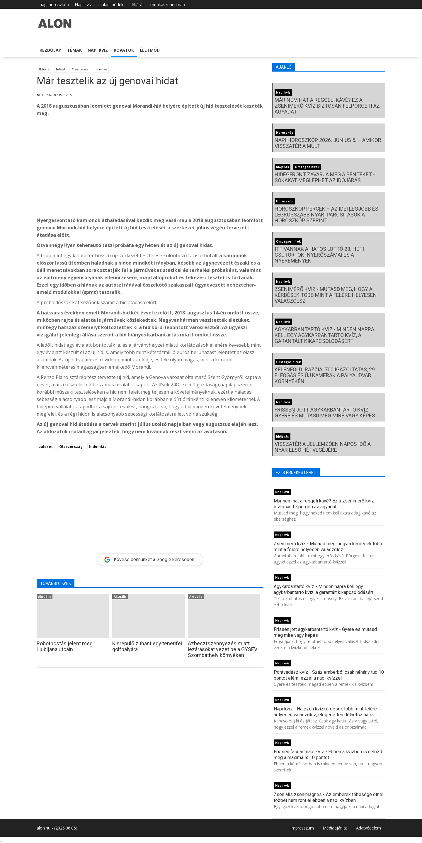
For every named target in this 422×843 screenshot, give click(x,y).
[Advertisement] (150, 168)
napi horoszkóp (54, 4)
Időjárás (136, 4)
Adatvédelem (368, 828)
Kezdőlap (50, 50)
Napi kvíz (83, 4)
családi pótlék (110, 4)
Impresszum (302, 828)
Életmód (150, 50)
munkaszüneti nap (167, 4)
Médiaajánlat (335, 828)
